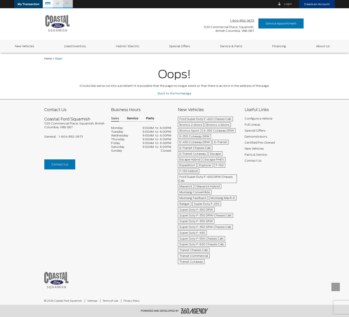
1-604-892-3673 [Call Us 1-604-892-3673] (242, 20)
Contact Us (59, 164)
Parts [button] (150, 118)
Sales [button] (115, 118)
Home (48, 58)
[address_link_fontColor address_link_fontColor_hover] (229, 29)
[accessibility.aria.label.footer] (194, 311)
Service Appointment (281, 23)
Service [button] (132, 118)
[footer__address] (74, 125)
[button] (28, 4)
